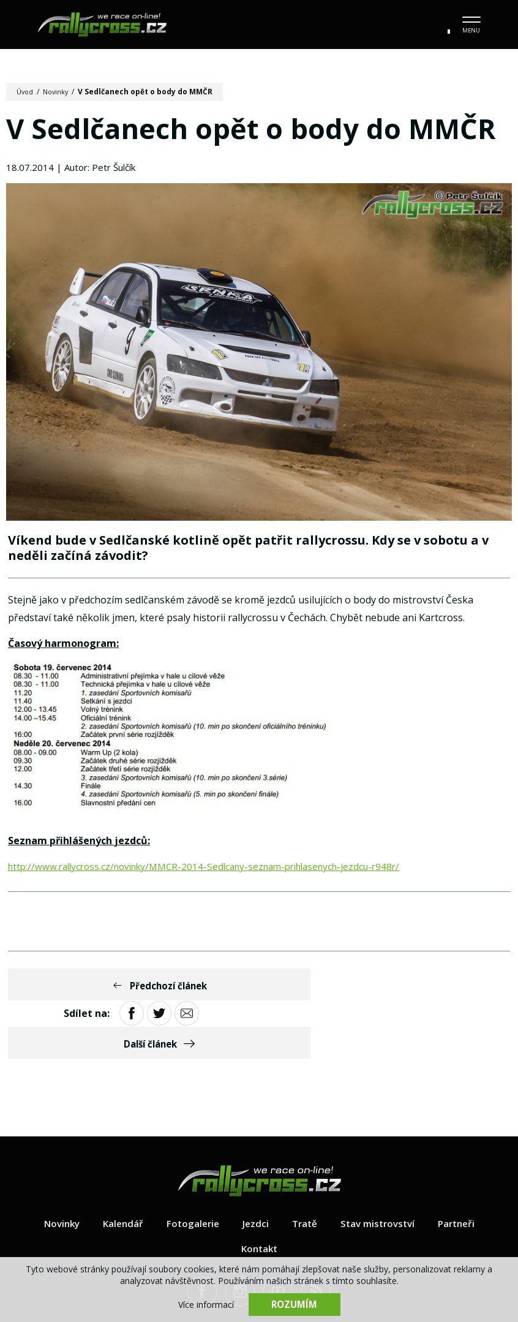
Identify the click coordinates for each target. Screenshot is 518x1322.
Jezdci (254, 1170)
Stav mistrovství (381, 1170)
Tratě (304, 1170)
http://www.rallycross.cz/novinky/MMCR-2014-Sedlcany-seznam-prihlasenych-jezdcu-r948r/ (217, 871)
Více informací (206, 1304)
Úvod (26, 91)
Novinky (59, 91)
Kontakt (259, 1195)
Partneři (463, 1170)
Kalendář (118, 1170)
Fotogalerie (190, 1170)
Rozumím (294, 1303)
